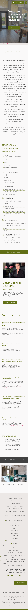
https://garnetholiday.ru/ (16, 425)
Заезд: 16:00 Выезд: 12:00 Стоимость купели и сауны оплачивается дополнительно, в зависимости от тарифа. (11, 147)
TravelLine (5, 43)
